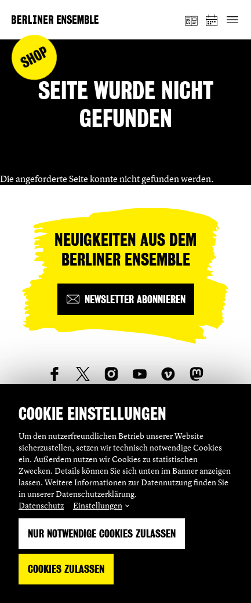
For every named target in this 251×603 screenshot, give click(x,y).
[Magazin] (191, 20)
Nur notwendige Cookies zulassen (102, 534)
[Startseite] (55, 19)
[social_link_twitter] (83, 374)
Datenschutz (41, 505)
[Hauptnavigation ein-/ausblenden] (232, 20)
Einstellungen (97, 505)
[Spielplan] (212, 20)
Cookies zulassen (66, 569)
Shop (34, 57)
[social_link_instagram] (111, 374)
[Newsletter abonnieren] (125, 299)
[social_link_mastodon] (196, 374)
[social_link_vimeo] (168, 374)
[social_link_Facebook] (54, 374)
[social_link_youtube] (140, 374)
